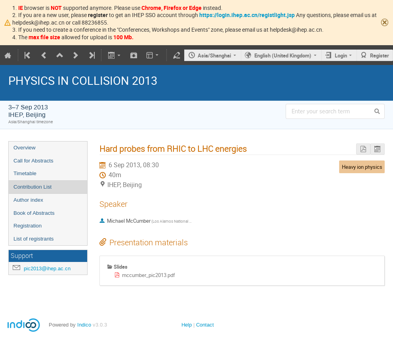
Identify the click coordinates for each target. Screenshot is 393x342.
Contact (205, 324)
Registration (27, 226)
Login (341, 55)
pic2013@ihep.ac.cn (47, 268)
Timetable (24, 173)
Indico (84, 324)
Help (186, 324)
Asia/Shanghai (214, 55)
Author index (28, 200)
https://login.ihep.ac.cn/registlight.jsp (247, 15)
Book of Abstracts (34, 213)
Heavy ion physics (362, 166)
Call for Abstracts (33, 161)
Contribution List (32, 187)
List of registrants (33, 239)
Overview (24, 148)
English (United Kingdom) (282, 55)
